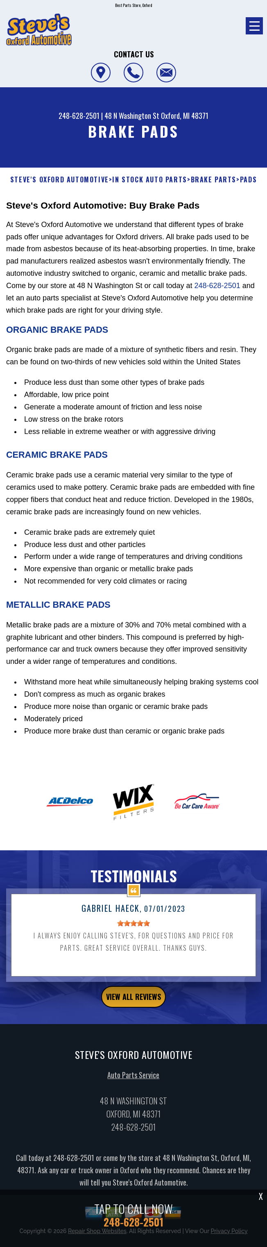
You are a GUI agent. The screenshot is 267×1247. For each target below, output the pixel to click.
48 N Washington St (131, 115)
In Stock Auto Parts (149, 180)
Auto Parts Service (133, 1079)
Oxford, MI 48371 (184, 115)
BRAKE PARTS (214, 180)
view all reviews (133, 1000)
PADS (248, 180)
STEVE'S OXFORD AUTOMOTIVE (59, 180)
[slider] (133, 927)
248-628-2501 (79, 115)
